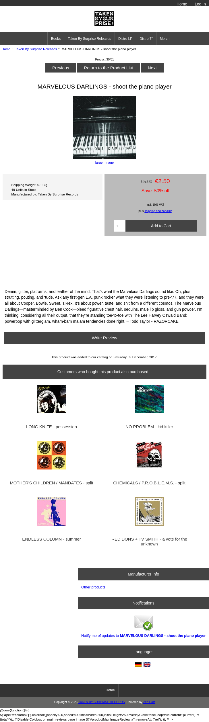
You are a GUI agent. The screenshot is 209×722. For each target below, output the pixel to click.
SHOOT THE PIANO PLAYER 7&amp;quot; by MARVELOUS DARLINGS (104, 261)
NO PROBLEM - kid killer (149, 426)
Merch (164, 39)
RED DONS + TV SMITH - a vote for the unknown (149, 541)
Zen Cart (149, 702)
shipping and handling (158, 211)
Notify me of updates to (143, 626)
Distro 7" (146, 39)
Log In (200, 4)
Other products (93, 587)
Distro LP (125, 39)
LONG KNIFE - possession (51, 426)
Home (182, 4)
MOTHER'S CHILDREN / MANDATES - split (51, 483)
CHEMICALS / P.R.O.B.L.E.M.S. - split (149, 483)
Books (56, 39)
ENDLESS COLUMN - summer (51, 539)
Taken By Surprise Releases (36, 49)
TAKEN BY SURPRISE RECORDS (101, 702)
